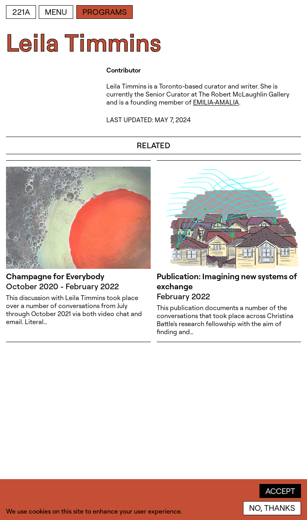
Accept (280, 491)
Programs (104, 12)
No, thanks (272, 508)
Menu (56, 12)
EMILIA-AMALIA (216, 102)
